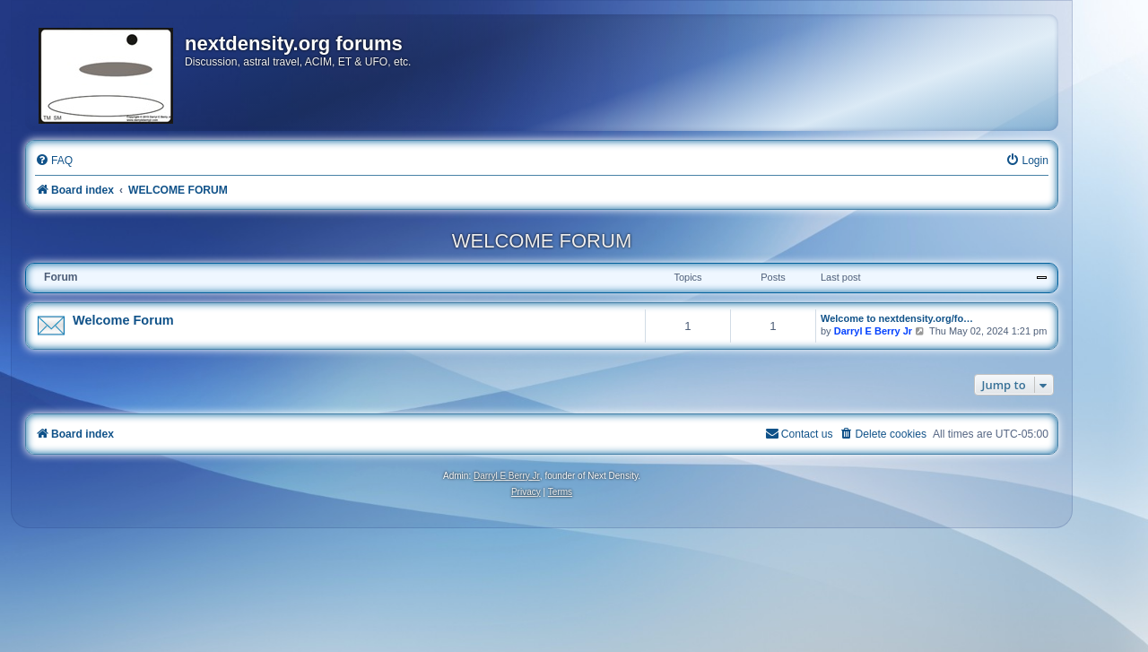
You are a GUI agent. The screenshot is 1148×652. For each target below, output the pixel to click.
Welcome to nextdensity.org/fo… (897, 318)
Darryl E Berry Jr (873, 331)
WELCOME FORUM (541, 241)
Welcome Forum (123, 320)
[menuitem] (54, 161)
